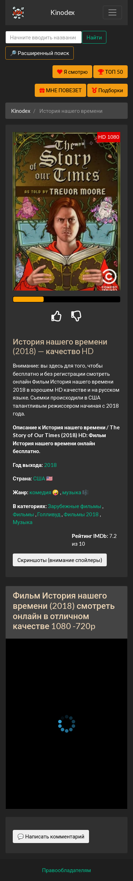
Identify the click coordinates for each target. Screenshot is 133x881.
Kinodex (62, 12)
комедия (40, 492)
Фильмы (24, 514)
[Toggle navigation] (112, 12)
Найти (94, 37)
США (39, 478)
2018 (50, 465)
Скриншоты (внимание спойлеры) (59, 560)
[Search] (43, 37)
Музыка (23, 522)
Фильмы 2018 (81, 514)
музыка (72, 492)
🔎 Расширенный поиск (39, 53)
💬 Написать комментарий (50, 836)
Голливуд (49, 514)
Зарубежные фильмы (75, 506)
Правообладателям (66, 870)
